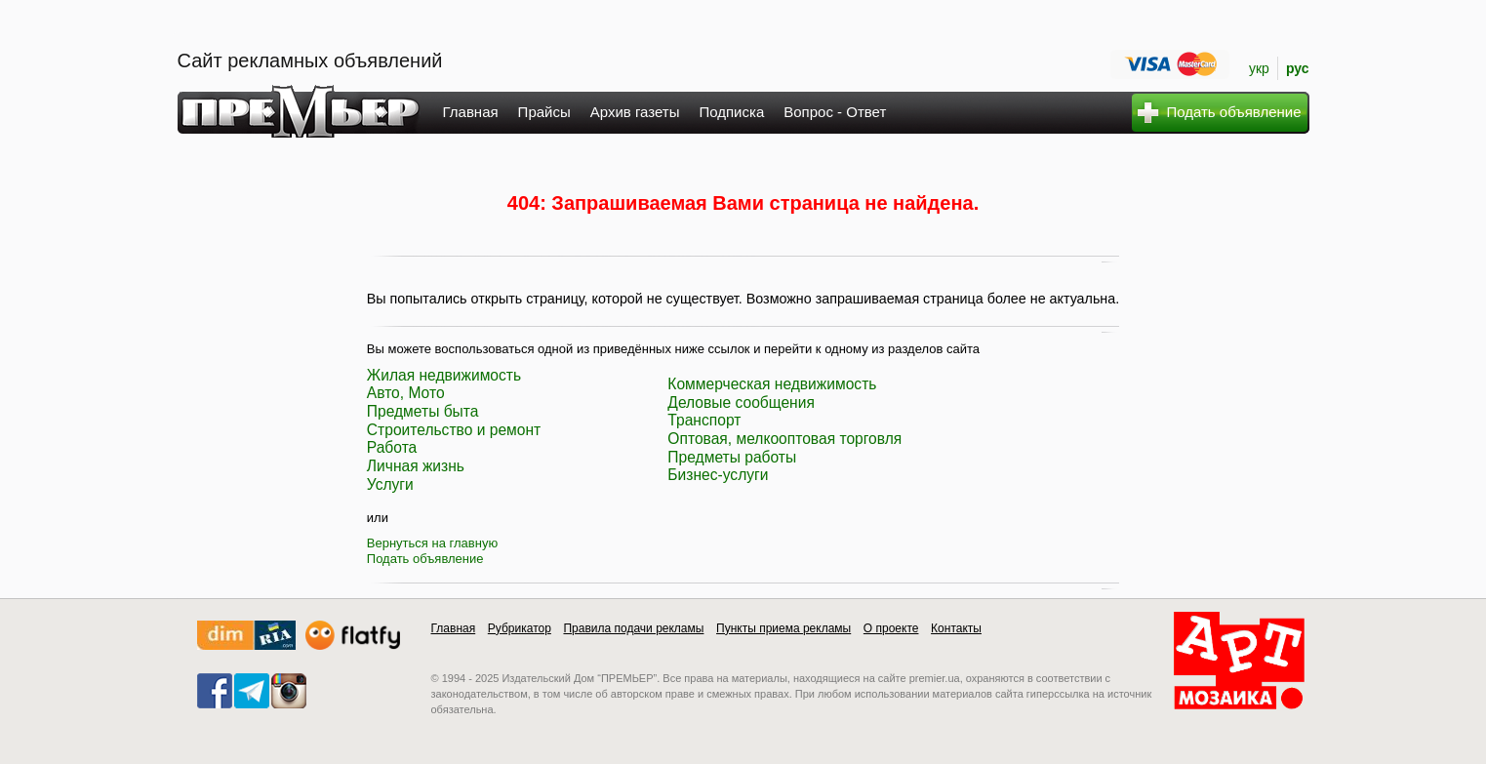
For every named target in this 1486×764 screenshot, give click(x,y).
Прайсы (544, 111)
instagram (288, 690)
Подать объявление (425, 558)
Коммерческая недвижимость (771, 384)
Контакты (956, 628)
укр (1259, 68)
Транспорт (704, 420)
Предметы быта (423, 411)
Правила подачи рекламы (633, 628)
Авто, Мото (406, 392)
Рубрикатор (519, 628)
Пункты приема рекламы (783, 628)
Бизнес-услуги (717, 474)
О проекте (891, 628)
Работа (392, 447)
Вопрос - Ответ (834, 111)
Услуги (390, 484)
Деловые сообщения (741, 402)
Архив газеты (635, 111)
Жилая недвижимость (444, 375)
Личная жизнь (415, 466)
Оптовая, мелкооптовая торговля (784, 438)
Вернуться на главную (432, 543)
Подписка (731, 111)
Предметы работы (731, 457)
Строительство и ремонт (454, 430)
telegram (251, 690)
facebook (214, 690)
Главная (471, 111)
